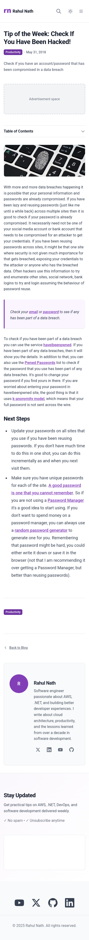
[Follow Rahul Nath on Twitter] (36, 902)
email (33, 312)
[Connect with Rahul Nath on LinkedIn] (69, 902)
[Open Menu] (81, 11)
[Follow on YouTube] (60, 749)
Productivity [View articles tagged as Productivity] (13, 52)
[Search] (59, 11)
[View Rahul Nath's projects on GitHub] (53, 902)
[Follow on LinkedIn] (49, 749)
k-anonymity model (28, 399)
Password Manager (66, 500)
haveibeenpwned (57, 345)
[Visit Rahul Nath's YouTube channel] (19, 902)
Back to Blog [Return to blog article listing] (16, 648)
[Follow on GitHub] (71, 749)
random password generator (41, 530)
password (51, 312)
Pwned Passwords (40, 362)
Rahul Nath (18, 11)
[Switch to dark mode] (70, 11)
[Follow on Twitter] (38, 749)
